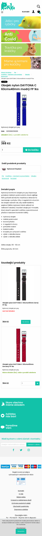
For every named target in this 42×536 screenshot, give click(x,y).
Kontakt (25, 11)
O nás (21, 494)
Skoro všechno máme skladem (13, 403)
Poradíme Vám (9, 426)
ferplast (13, 178)
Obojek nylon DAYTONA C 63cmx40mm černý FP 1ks (20, 304)
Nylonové (4, 76)
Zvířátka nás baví (8, 415)
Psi (15, 72)
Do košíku (32, 149)
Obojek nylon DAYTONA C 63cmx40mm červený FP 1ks (18, 365)
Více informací (21, 528)
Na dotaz (26, 322)
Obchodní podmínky (21, 506)
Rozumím (21, 531)
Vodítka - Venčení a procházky (11, 74)
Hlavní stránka (6, 72)
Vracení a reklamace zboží (21, 500)
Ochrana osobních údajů (21, 503)
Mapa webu (21, 497)
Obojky (27, 74)
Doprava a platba (21, 509)
